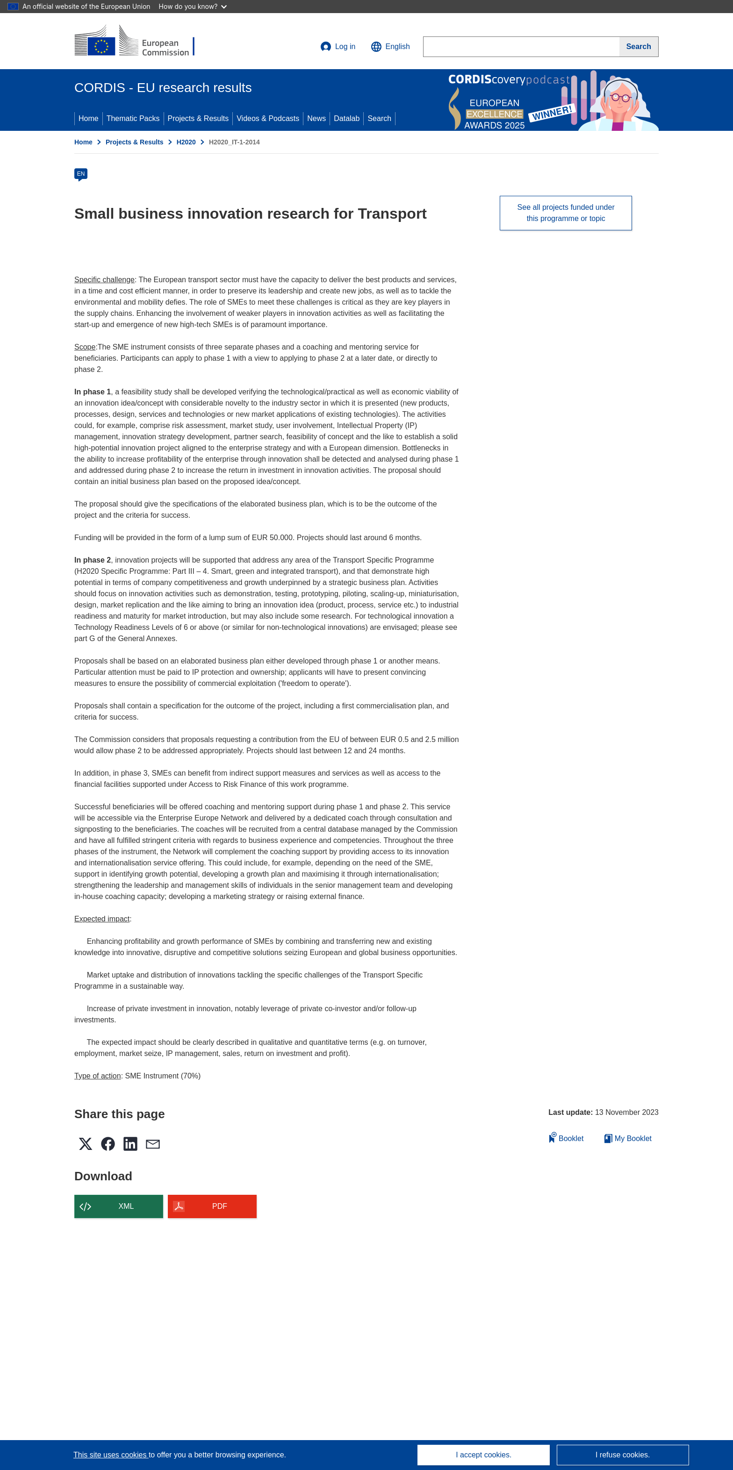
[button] (390, 47)
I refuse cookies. (623, 1455)
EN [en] (81, 174)
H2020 (186, 142)
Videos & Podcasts (268, 118)
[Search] (639, 46)
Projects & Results (198, 118)
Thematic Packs (133, 118)
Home (89, 118)
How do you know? (193, 6)
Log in (338, 46)
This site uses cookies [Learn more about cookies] (111, 1455)
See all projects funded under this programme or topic (566, 212)
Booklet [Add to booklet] (566, 1137)
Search (379, 118)
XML (126, 1206)
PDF (219, 1206)
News (316, 118)
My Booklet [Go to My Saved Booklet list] (628, 1138)
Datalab (346, 118)
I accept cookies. (483, 1455)
